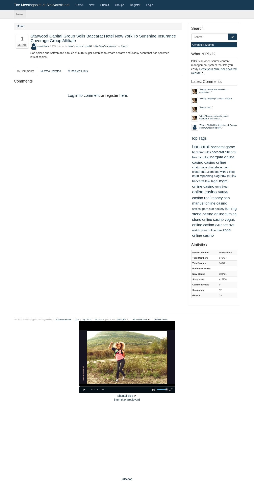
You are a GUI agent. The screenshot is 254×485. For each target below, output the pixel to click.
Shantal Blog (125, 395)
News (19, 14)
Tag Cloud (86, 320)
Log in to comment (84, 95)
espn (195, 176)
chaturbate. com (218, 167)
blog (206, 157)
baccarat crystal (82, 46)
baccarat (201, 146)
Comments (25, 71)
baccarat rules (201, 152)
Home (79, 5)
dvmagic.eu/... (206, 107)
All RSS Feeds (161, 320)
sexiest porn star (203, 208)
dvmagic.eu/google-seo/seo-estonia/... (216, 99)
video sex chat (224, 225)
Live (77, 320)
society (219, 208)
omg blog (221, 186)
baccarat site (221, 152)
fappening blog (210, 176)
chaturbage (199, 167)
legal (214, 181)
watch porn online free (207, 230)
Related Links (78, 71)
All (91, 46)
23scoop (127, 479)
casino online (215, 162)
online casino (204, 192)
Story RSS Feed (140, 320)
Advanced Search (203, 44)
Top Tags (199, 138)
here (123, 95)
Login (149, 5)
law (207, 181)
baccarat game (223, 147)
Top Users (99, 320)
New (91, 5)
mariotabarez (43, 46)
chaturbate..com (203, 171)
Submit (104, 5)
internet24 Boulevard (127, 399)
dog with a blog (225, 171)
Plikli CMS (121, 320)
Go (232, 36)
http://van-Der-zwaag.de (105, 46)
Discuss (123, 46)
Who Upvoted (51, 71)
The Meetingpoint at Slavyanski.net (41, 5)
